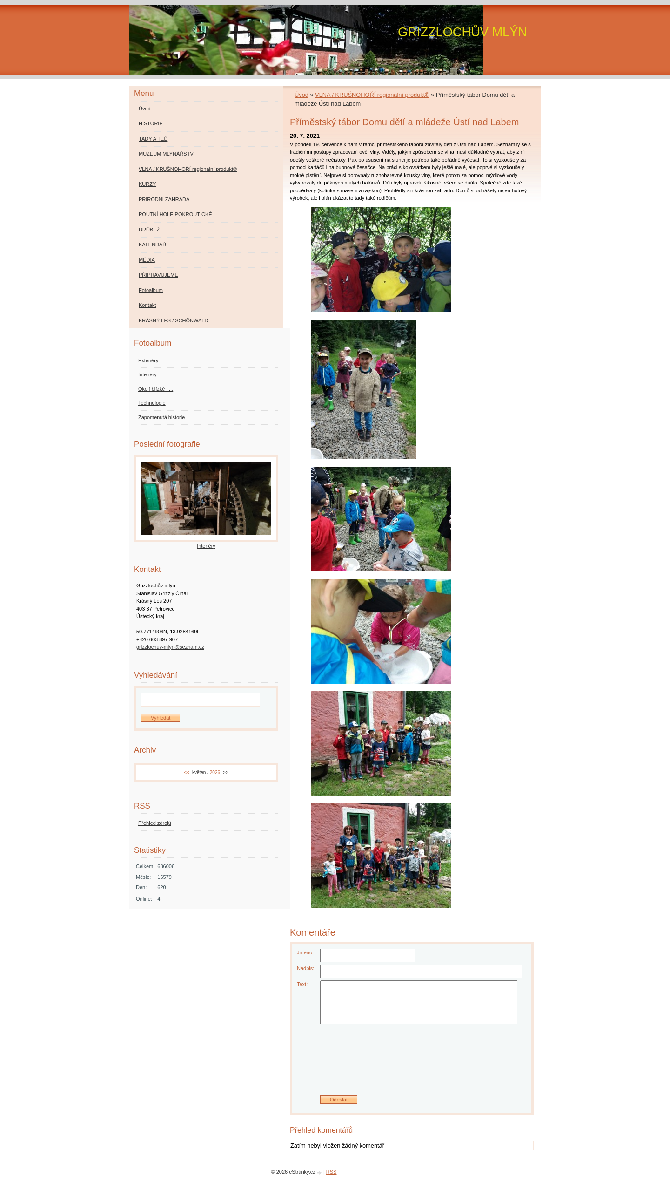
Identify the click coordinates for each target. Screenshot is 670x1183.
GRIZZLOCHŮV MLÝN (462, 32)
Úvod (301, 94)
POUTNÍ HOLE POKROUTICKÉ (175, 214)
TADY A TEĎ (153, 139)
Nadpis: (305, 968)
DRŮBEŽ (149, 229)
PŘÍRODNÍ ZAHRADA (164, 199)
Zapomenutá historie (161, 417)
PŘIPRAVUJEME (158, 275)
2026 (215, 772)
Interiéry (147, 374)
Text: (302, 984)
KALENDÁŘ (152, 244)
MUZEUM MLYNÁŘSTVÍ (167, 153)
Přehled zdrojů (154, 823)
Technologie (152, 403)
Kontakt (147, 305)
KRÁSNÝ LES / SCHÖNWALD (173, 320)
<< (186, 772)
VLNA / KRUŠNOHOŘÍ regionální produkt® (372, 94)
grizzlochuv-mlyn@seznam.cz (170, 647)
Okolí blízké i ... (155, 389)
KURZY (147, 184)
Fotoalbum (151, 290)
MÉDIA (147, 260)
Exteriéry (148, 360)
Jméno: (305, 952)
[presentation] (411, 1063)
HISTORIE (151, 123)
